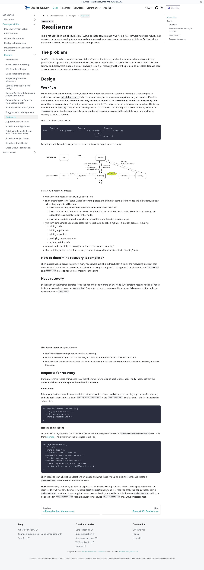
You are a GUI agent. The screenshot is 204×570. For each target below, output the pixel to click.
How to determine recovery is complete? (180, 29)
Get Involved (139, 529)
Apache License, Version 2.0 (128, 552)
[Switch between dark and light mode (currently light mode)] (162, 8)
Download (79, 7)
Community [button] (92, 7)
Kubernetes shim (84, 533)
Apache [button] (107, 7)
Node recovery (174, 35)
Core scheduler (84, 529)
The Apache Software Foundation (93, 552)
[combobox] (173, 7)
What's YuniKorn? (28, 529)
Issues (137, 538)
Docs (55, 7)
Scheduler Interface (86, 538)
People (136, 533)
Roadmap (65, 7)
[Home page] (43, 16)
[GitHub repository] (157, 8)
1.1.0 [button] (147, 7)
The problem (172, 17)
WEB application (84, 542)
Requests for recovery (177, 39)
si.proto (50, 436)
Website (80, 546)
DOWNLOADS (116, 2)
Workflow (173, 25)
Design (170, 21)
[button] (19, 15)
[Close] (200, 2)
